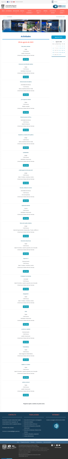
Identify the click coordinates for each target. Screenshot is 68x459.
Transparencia (39, 442)
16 (59, 50)
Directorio (33, 442)
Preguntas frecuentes (25, 442)
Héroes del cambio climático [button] (26, 223)
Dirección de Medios (28, 422)
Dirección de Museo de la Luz (30, 424)
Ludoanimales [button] (26, 152)
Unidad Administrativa (29, 436)
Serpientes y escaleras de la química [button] (25, 134)
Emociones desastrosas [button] (26, 240)
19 (64, 50)
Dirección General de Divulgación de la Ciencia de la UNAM (29, 454)
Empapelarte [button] (26, 293)
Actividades (9, 11)
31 (60, 54)
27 (53, 54)
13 (53, 50)
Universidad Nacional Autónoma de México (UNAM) (28, 445)
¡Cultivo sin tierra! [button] (25, 382)
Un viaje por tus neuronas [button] (26, 276)
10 (60, 48)
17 (60, 50)
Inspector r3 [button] (25, 258)
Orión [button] (26, 311)
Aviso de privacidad (47, 442)
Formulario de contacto (8, 427)
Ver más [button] (26, 59)
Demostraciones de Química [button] (26, 81)
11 (62, 48)
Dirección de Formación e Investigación (33, 420)
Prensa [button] (45, 11)
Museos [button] (22, 11)
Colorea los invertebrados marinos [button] (26, 64)
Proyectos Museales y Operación (31, 434)
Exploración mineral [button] (26, 205)
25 (62, 52)
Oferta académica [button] (29, 12)
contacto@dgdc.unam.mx (13, 431)
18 (62, 50)
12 (64, 48)
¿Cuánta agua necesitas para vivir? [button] (26, 170)
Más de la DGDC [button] (38, 12)
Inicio (3, 11)
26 (64, 52)
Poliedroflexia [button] (26, 346)
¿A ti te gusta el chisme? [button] (26, 99)
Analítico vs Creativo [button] (26, 364)
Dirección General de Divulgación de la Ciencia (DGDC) (29, 446)
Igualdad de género (53, 12)
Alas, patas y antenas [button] (25, 46)
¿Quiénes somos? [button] (62, 12)
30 (59, 54)
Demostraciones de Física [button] (25, 117)
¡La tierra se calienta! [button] (26, 329)
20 (53, 52)
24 (60, 52)
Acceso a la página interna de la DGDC (55, 420)
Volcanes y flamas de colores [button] (26, 187)
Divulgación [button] (16, 11)
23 (59, 52)
